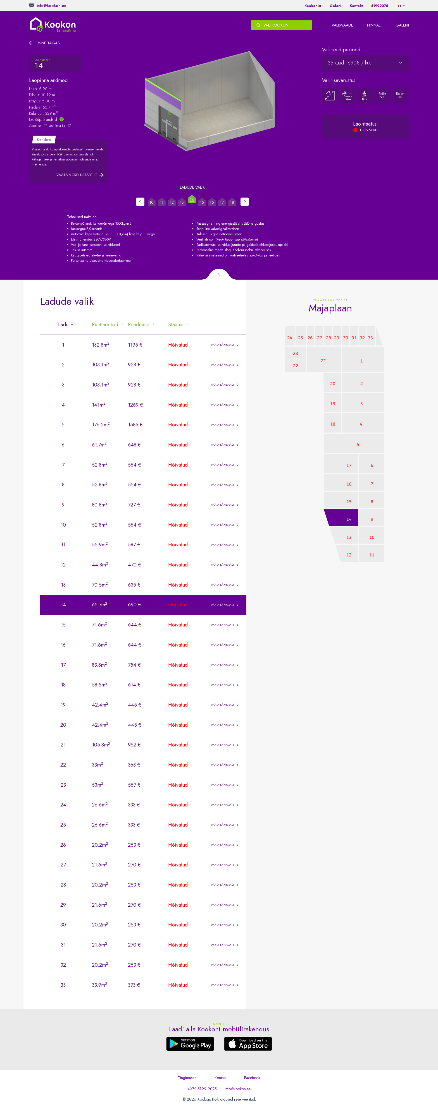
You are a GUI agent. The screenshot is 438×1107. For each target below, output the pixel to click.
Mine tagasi (49, 43)
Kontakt (356, 5)
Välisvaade (342, 25)
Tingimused (187, 1077)
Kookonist (312, 5)
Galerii (335, 5)
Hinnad (374, 25)
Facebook (252, 1077)
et (399, 6)
